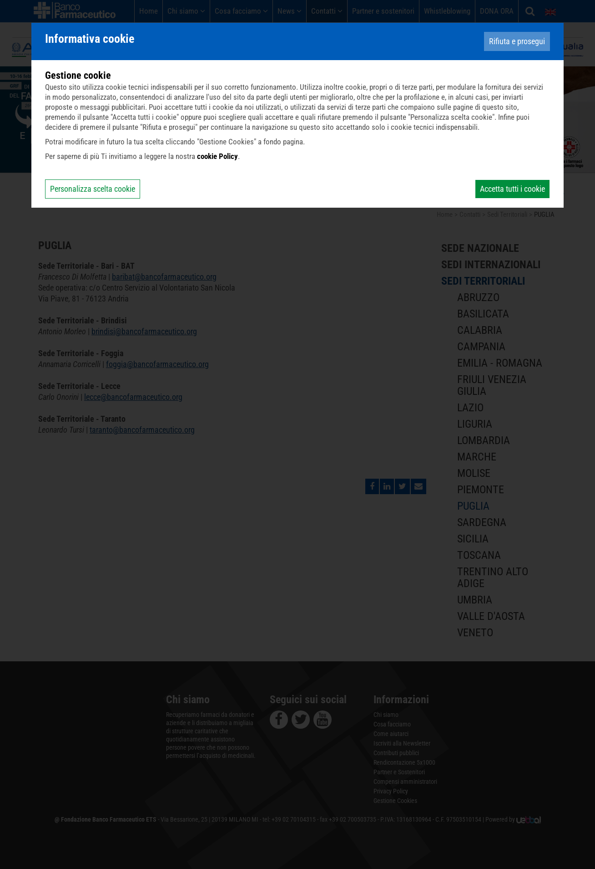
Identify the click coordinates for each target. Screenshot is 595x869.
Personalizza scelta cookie (92, 189)
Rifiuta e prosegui (517, 41)
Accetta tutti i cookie (512, 189)
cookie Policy (217, 156)
